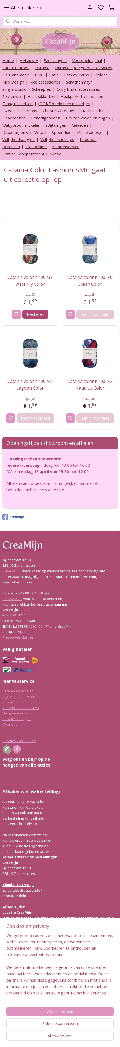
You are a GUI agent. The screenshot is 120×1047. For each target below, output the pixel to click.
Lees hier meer (14, 971)
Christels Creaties (59, 110)
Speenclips (61, 132)
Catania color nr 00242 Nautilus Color (90, 384)
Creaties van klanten (19, 740)
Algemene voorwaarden (22, 696)
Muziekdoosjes (91, 132)
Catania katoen (15, 67)
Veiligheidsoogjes (18, 139)
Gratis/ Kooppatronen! (23, 153)
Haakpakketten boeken (82, 96)
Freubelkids (36, 146)
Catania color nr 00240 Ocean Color (90, 281)
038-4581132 (12, 571)
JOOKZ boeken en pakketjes (64, 103)
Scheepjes (41, 89)
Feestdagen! (55, 60)
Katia (54, 74)
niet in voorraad (95, 314)
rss (85, 1037)
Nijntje (55, 153)
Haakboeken (13, 118)
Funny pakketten (17, 103)
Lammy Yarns (76, 74)
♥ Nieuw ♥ (29, 60)
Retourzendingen (16, 718)
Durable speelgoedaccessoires (83, 67)
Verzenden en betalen (20, 707)
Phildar (101, 74)
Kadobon (88, 139)
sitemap (74, 1037)
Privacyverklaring (17, 637)
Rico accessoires (45, 82)
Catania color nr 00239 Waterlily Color (30, 281)
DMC (39, 74)
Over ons (9, 724)
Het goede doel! (15, 713)
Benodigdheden (45, 118)
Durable (42, 67)
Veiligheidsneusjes (57, 139)
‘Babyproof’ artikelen (21, 125)
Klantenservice (65, 146)
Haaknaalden (92, 110)
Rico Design (13, 82)
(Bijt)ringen (56, 125)
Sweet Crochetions (19, 110)
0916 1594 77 (39, 626)
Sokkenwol (12, 96)
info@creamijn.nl (42, 1009)
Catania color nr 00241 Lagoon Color (30, 384)
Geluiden (80, 125)
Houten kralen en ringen (88, 118)
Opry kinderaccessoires (78, 89)
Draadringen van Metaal (24, 132)
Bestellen (35, 314)
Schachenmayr (79, 82)
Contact (8, 702)
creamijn (13, 517)
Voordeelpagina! (87, 60)
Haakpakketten (41, 96)
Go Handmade (15, 74)
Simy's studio (14, 89)
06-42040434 (12, 598)
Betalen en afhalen (18, 691)
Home (8, 60)
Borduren (11, 146)
